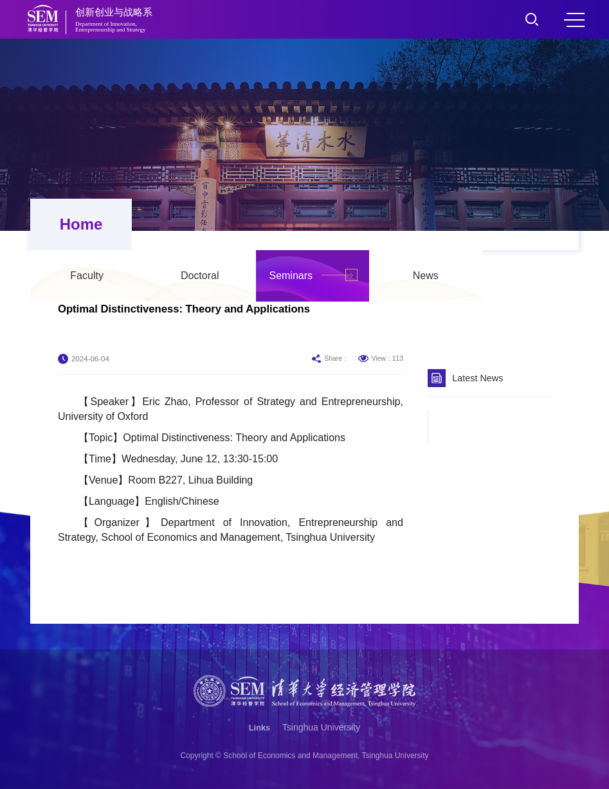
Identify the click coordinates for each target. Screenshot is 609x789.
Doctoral (296, 224)
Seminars (387, 224)
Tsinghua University (321, 727)
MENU (574, 20)
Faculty (183, 224)
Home (78, 224)
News (522, 224)
